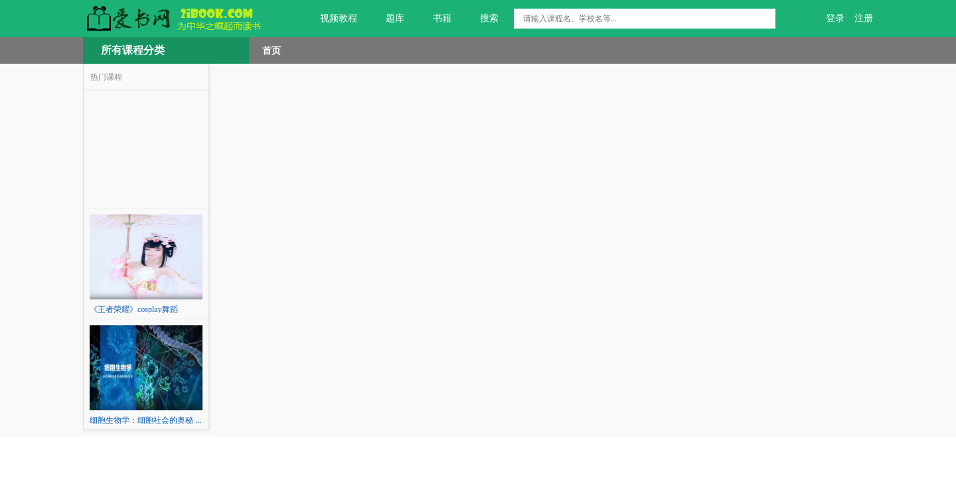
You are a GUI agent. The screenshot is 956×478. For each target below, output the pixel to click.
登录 (835, 18)
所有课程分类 (133, 50)
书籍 (434, 18)
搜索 (482, 18)
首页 (271, 50)
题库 (387, 18)
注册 (863, 18)
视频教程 (331, 18)
